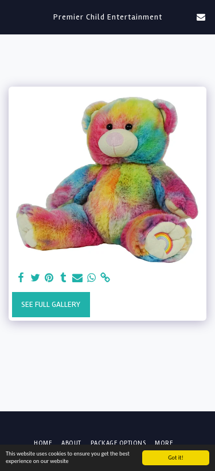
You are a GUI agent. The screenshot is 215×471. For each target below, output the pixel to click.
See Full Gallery (50, 304)
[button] (12, 16)
